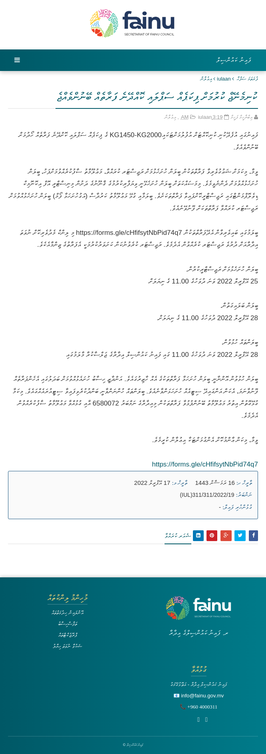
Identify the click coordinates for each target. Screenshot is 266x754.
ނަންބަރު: (244, 495)
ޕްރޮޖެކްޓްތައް (67, 635)
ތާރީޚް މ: (179, 483)
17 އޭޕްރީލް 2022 (152, 482)
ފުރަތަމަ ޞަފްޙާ (247, 79)
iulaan (224, 79)
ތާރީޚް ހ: (244, 483)
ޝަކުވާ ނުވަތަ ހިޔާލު (67, 646)
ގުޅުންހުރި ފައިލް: (237, 507)
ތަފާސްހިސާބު (67, 624)
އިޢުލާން (206, 79)
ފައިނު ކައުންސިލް (234, 60)
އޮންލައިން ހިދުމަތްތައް (67, 613)
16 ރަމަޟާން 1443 (215, 482)
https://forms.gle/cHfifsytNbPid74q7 (205, 464)
